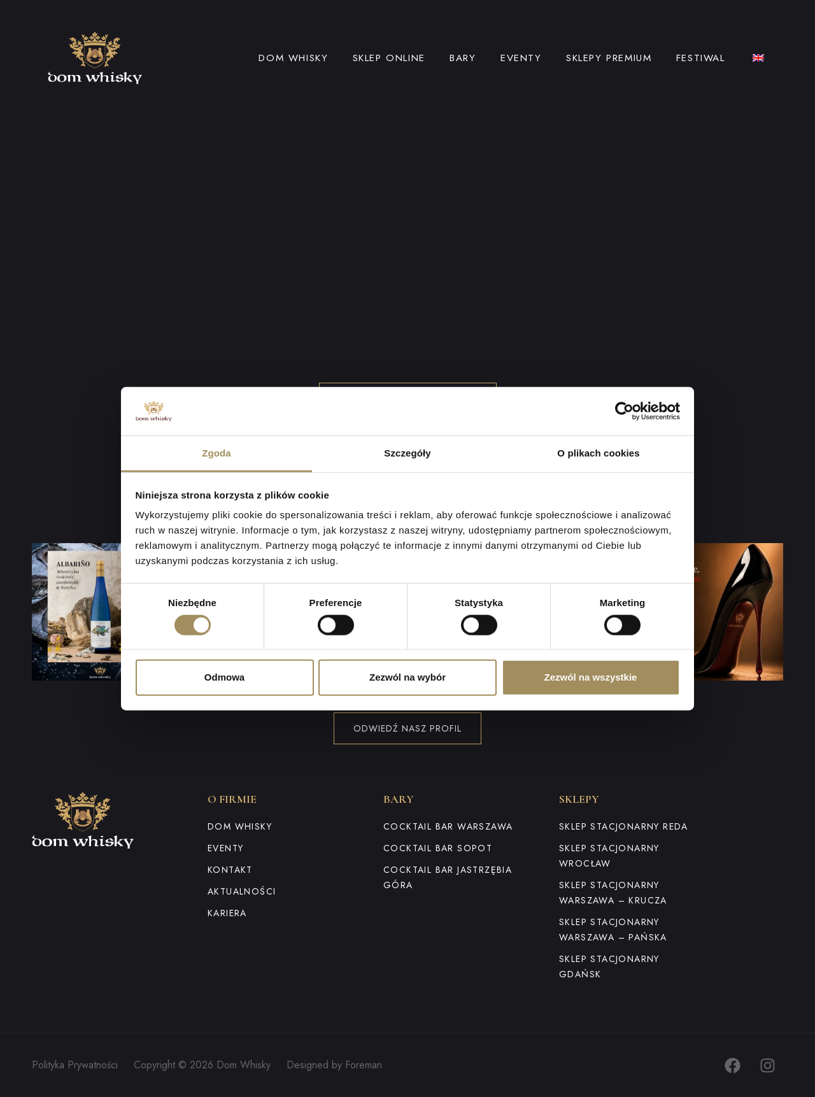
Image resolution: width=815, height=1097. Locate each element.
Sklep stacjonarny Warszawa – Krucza (613, 893)
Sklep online (389, 58)
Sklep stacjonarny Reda (623, 826)
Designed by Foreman (334, 1065)
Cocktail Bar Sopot (437, 848)
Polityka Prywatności (75, 1065)
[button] (100, 612)
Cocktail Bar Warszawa (448, 826)
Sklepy (579, 799)
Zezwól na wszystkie (590, 677)
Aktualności (242, 891)
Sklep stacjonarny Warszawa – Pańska (613, 930)
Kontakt (230, 869)
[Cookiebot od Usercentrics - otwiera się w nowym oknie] (624, 411)
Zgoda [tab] (216, 453)
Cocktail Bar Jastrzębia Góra (447, 877)
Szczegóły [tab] (407, 453)
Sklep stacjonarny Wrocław (609, 856)
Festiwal (700, 58)
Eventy (521, 58)
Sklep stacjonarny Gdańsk (609, 966)
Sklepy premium (608, 58)
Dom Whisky (293, 58)
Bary (463, 58)
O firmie (232, 799)
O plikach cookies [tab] (598, 453)
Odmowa (224, 677)
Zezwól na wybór (407, 677)
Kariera (227, 913)
